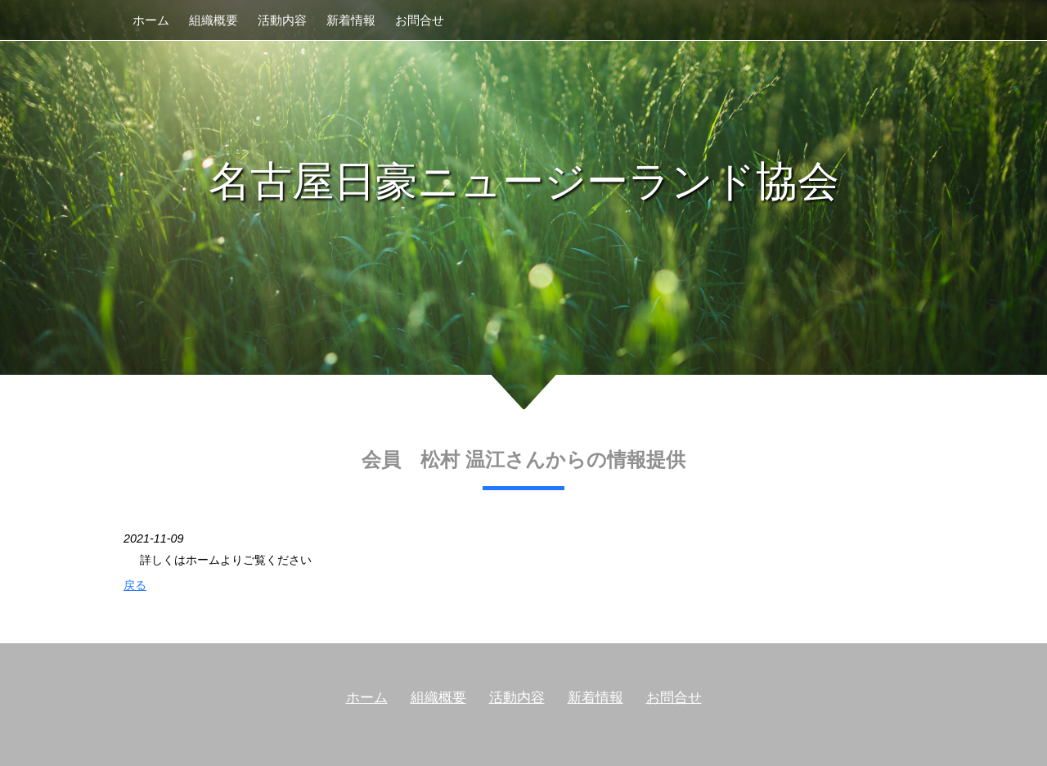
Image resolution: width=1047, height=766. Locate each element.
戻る (135, 585)
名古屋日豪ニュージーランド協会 (524, 181)
